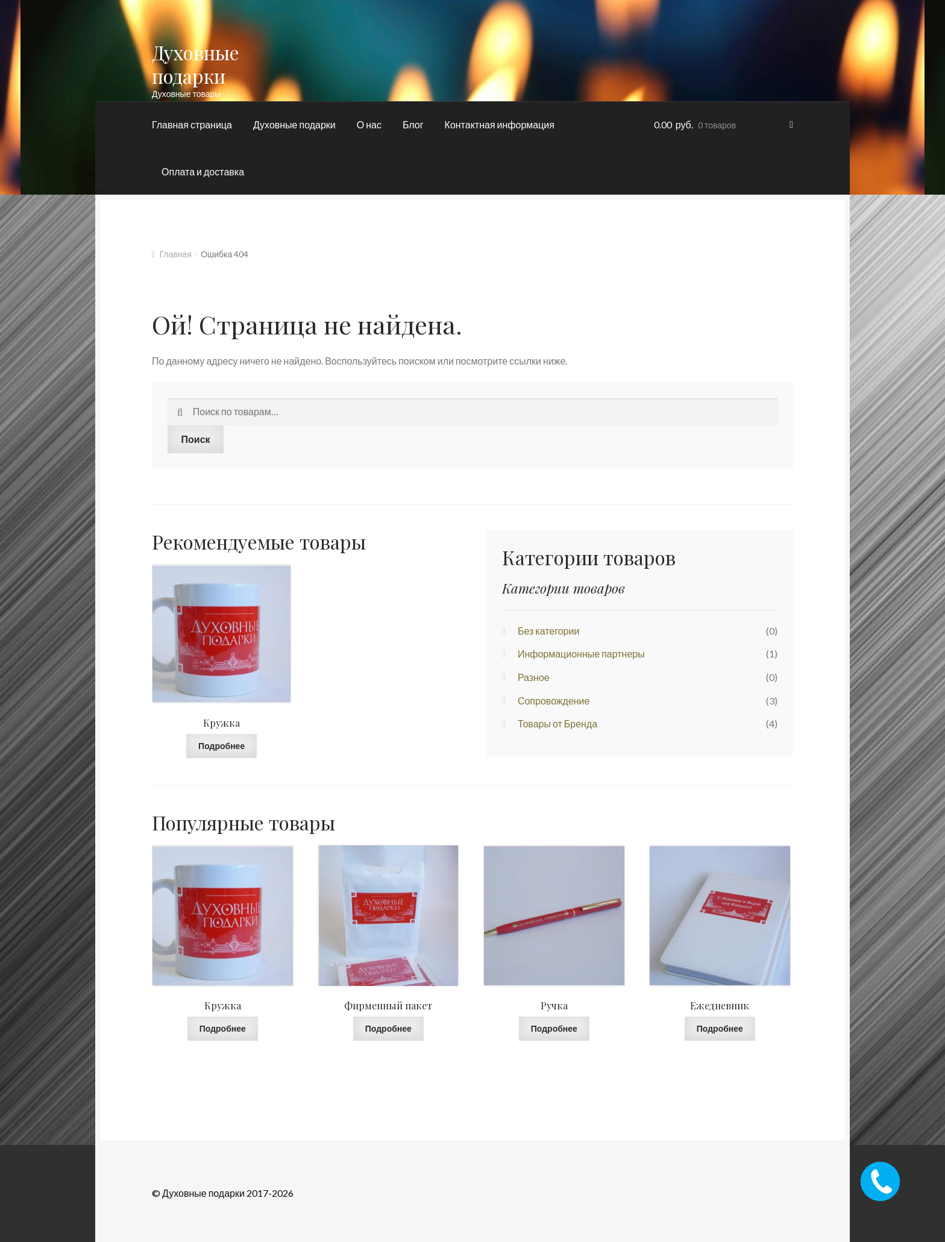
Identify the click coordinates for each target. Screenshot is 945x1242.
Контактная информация (499, 124)
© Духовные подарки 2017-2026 (223, 1193)
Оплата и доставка (203, 171)
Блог (413, 124)
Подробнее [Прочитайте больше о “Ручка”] (554, 1028)
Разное (534, 677)
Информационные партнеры (581, 653)
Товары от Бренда (557, 723)
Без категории (548, 630)
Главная (176, 254)
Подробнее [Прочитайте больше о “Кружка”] (221, 746)
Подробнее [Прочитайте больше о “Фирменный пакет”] (388, 1028)
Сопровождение (554, 700)
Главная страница (192, 124)
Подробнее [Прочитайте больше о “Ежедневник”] (720, 1028)
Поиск (195, 439)
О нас (369, 124)
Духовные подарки (195, 64)
